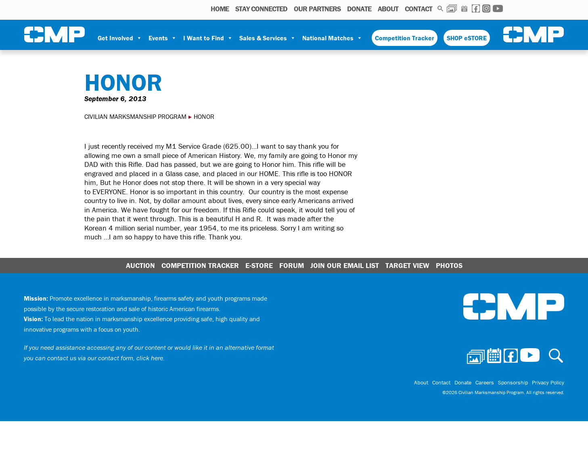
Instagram (486, 8)
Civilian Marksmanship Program (54, 35)
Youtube (498, 8)
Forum (291, 265)
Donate (359, 8)
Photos (452, 8)
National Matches (332, 38)
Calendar (464, 8)
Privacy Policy (548, 382)
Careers (484, 382)
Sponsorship (513, 382)
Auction (140, 265)
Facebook (476, 8)
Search (440, 8)
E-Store (259, 265)
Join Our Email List (344, 265)
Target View (407, 265)
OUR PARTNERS (317, 8)
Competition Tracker (404, 38)
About (388, 8)
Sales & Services (267, 38)
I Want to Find (208, 38)
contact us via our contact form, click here (105, 358)
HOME (220, 8)
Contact (418, 8)
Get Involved (120, 38)
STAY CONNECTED (261, 8)
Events (163, 38)
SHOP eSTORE (467, 38)
